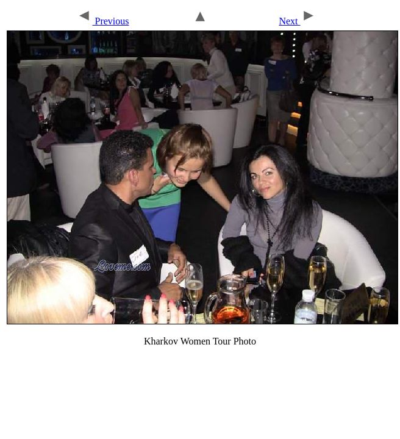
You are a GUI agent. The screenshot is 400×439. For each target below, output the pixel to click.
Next (297, 21)
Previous (103, 21)
